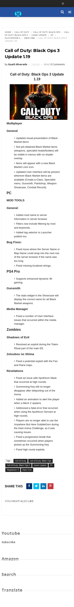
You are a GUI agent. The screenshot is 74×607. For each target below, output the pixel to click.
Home (8, 32)
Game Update (39, 35)
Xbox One (29, 38)
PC (52, 35)
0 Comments (58, 64)
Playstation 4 (12, 38)
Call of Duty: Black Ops (46, 32)
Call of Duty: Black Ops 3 (18, 465)
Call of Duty (22, 32)
